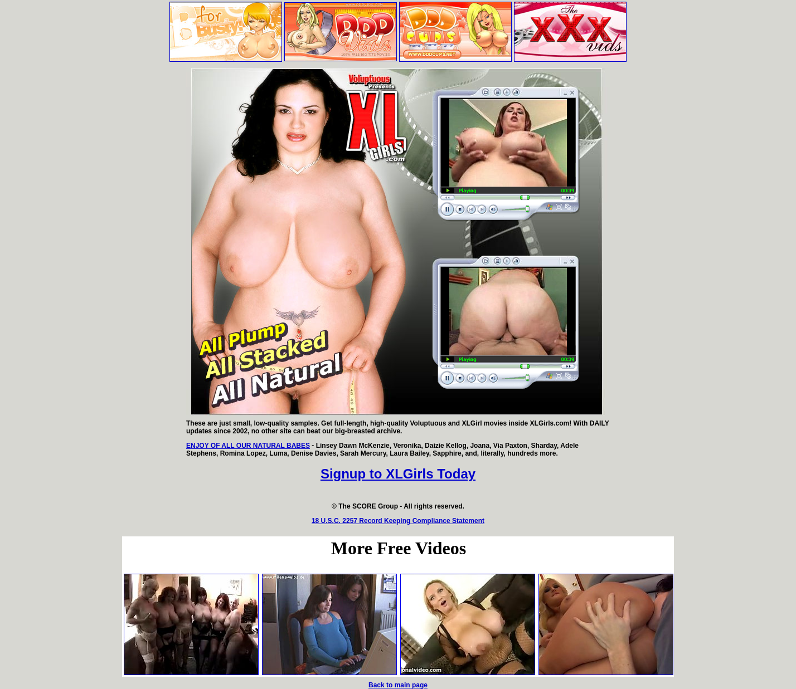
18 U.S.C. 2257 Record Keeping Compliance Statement (398, 521)
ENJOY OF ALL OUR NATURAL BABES (248, 445)
